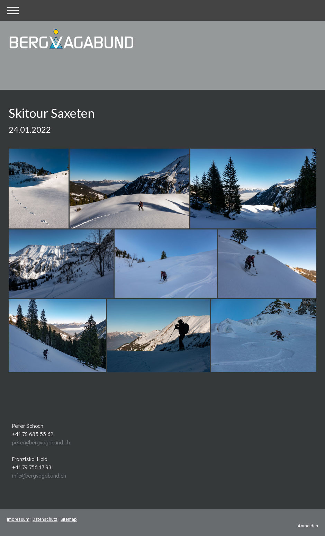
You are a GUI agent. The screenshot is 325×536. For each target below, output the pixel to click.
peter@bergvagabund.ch (41, 442)
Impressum (18, 519)
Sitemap (69, 519)
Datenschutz (45, 519)
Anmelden (308, 525)
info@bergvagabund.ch (39, 475)
